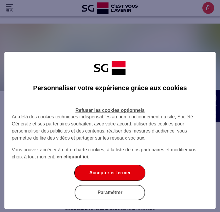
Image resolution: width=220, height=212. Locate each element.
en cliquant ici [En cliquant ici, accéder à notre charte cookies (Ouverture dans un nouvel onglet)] (72, 156)
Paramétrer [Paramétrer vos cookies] (110, 192)
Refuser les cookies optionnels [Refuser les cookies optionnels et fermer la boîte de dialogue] (110, 110)
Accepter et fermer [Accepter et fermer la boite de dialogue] (110, 172)
